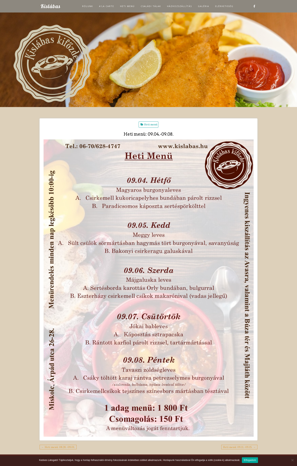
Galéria (203, 6)
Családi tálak (151, 6)
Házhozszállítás (179, 6)
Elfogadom (250, 460)
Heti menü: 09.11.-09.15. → (239, 447)
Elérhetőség (224, 6)
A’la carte (106, 6)
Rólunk (87, 6)
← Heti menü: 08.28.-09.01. (58, 447)
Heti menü (127, 6)
